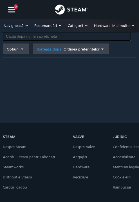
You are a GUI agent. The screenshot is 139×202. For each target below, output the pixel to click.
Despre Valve (84, 146)
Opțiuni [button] (13, 49)
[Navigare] (12, 9)
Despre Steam (14, 146)
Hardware (81, 167)
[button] (16, 25)
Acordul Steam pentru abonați (29, 157)
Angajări (80, 157)
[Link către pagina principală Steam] (71, 10)
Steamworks (13, 167)
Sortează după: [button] (68, 49)
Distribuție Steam (17, 177)
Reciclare (80, 177)
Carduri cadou (15, 187)
